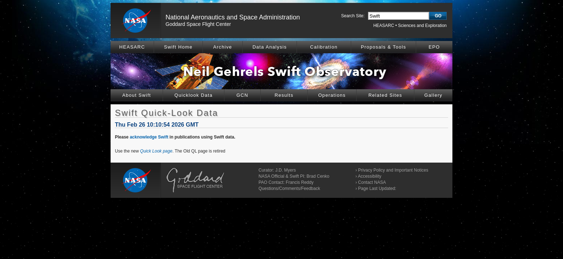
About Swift (136, 95)
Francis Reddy (299, 182)
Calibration (324, 47)
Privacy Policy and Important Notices (393, 170)
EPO (434, 47)
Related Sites (385, 95)
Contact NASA (372, 182)
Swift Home (178, 47)
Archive (222, 47)
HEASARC (383, 25)
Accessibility (369, 176)
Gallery (433, 95)
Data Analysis (269, 47)
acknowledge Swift (149, 137)
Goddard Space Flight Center (198, 24)
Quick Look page (156, 151)
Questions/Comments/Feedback (289, 188)
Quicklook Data (194, 95)
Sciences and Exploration (422, 25)
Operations (332, 95)
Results (284, 95)
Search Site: (352, 15)
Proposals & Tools (383, 47)
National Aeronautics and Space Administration (233, 17)
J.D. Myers (285, 170)
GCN (242, 95)
